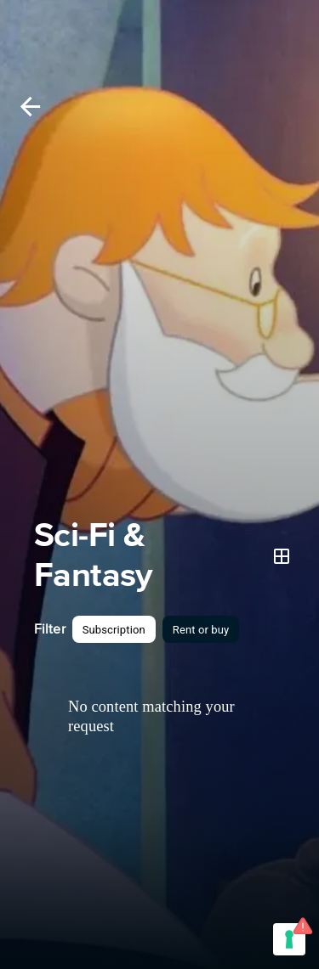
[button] (114, 629)
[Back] (30, 106)
